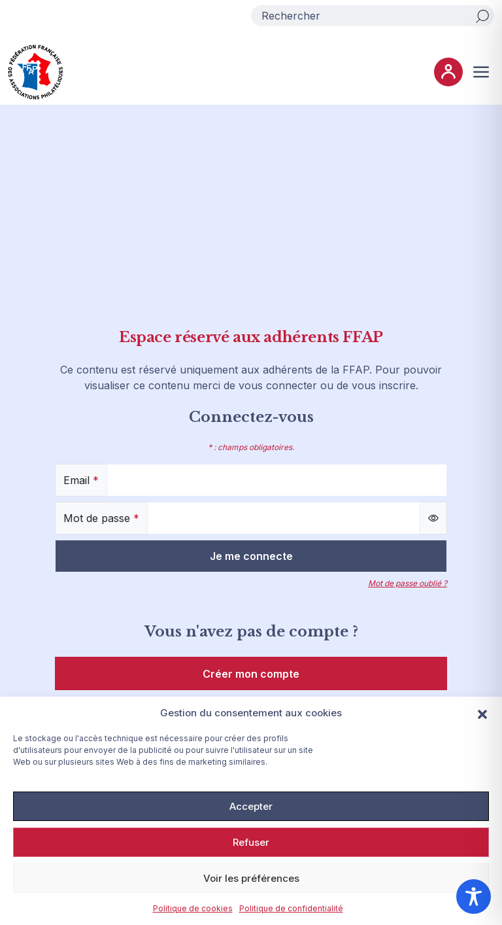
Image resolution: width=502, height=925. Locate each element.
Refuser (251, 842)
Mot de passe (101, 518)
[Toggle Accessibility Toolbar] (473, 896)
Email (81, 480)
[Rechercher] (482, 16)
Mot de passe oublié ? (407, 583)
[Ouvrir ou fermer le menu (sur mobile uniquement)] (481, 72)
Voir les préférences (251, 878)
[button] (482, 713)
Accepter (251, 806)
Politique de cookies (193, 908)
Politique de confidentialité (291, 908)
